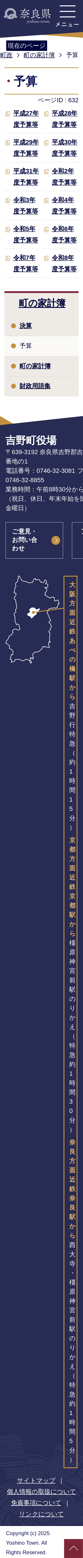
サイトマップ (36, 1480)
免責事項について (36, 1502)
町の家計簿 (39, 55)
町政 (6, 55)
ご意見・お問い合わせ (24, 540)
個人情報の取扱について (41, 1491)
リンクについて (41, 1514)
